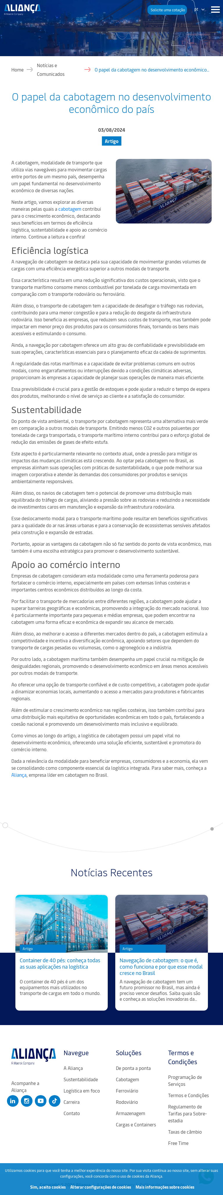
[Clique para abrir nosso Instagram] (27, 1101)
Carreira (72, 1102)
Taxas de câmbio (185, 1131)
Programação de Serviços (185, 1080)
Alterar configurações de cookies (100, 1187)
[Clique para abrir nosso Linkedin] (13, 1101)
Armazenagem (130, 1113)
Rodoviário (127, 1102)
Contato (72, 1113)
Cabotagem (127, 1079)
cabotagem (70, 209)
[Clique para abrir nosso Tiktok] (54, 1101)
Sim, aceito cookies (48, 1187)
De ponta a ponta (133, 1068)
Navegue (76, 1052)
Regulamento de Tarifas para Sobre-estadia (187, 1113)
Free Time (178, 1143)
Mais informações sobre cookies (165, 1187)
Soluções (128, 1052)
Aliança (19, 774)
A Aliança (73, 1068)
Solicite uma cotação (168, 9)
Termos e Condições (182, 1057)
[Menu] (214, 9)
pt (196, 9)
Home (17, 69)
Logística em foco (82, 1090)
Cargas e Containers (136, 1124)
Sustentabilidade (81, 1079)
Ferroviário (127, 1090)
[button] (167, 10)
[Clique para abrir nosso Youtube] (40, 1101)
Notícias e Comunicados (50, 69)
